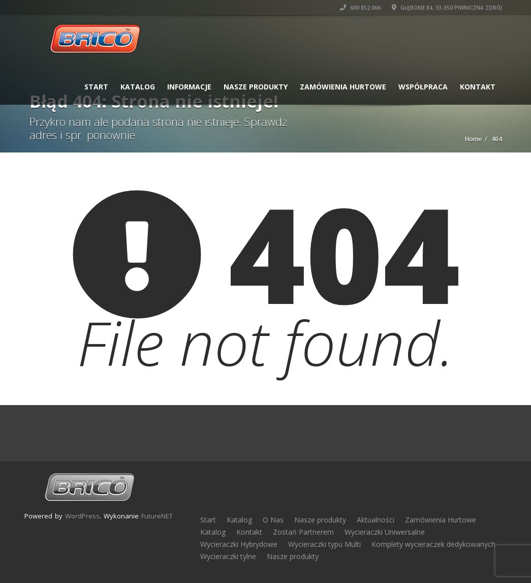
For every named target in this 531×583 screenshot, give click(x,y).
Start (96, 86)
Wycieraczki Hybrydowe (238, 544)
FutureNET (157, 515)
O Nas (273, 520)
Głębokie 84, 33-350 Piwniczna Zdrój (447, 7)
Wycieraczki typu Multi (324, 544)
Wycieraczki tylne (228, 556)
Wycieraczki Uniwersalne (385, 532)
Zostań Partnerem (303, 532)
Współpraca (423, 86)
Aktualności (375, 520)
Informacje (189, 86)
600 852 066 (360, 7)
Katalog (137, 86)
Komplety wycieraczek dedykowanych (433, 544)
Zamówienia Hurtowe (343, 86)
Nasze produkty (256, 86)
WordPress (82, 515)
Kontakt (477, 86)
